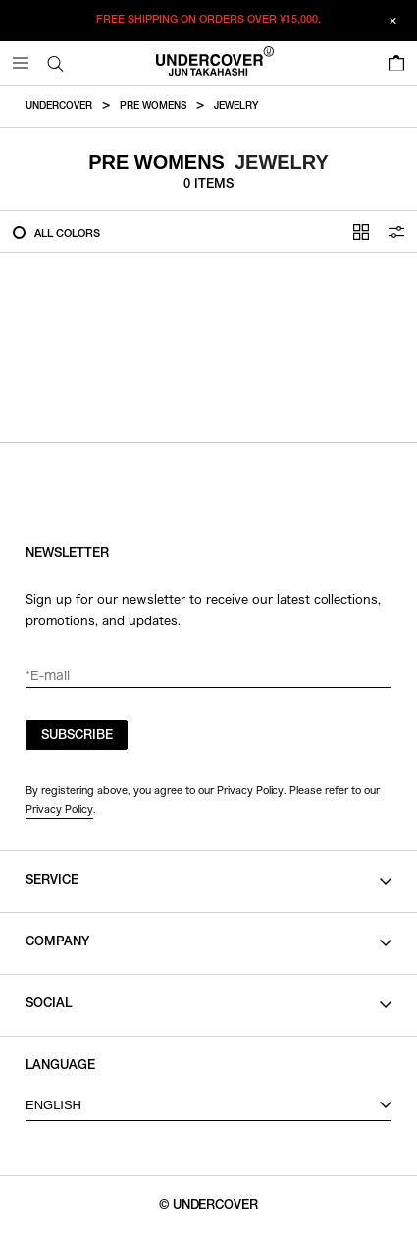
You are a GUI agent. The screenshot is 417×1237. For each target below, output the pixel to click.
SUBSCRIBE (77, 736)
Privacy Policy (59, 809)
